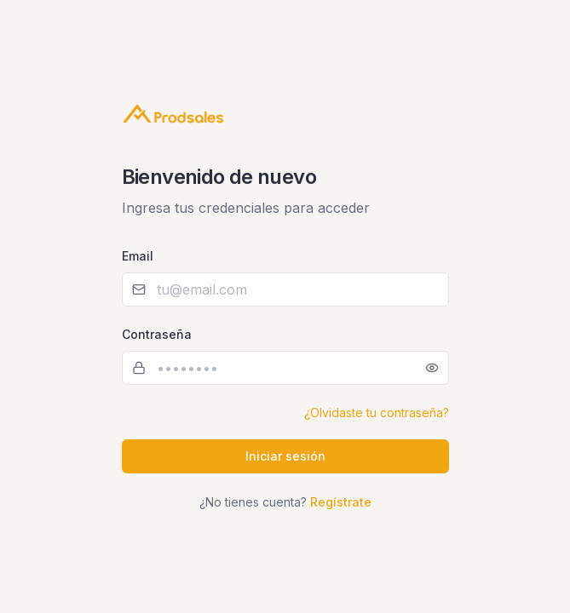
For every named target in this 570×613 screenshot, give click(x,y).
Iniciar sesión (285, 456)
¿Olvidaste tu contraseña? (376, 412)
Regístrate (340, 502)
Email (137, 256)
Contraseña (157, 334)
